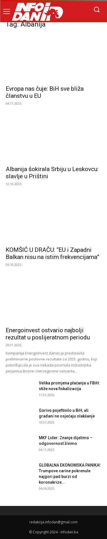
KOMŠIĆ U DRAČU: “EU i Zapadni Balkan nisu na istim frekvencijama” (52, 253)
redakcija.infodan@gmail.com (53, 522)
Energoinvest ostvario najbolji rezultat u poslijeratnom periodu (48, 334)
